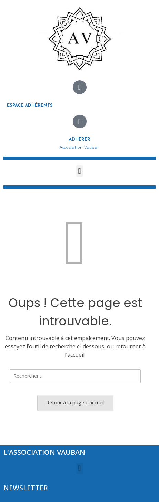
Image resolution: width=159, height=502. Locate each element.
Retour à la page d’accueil (75, 402)
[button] (79, 171)
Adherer (79, 139)
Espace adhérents (30, 105)
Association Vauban (79, 147)
